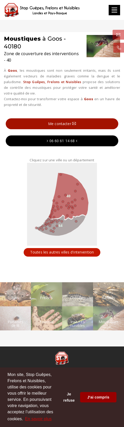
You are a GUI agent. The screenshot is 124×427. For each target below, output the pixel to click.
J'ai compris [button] (98, 397)
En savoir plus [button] (38, 419)
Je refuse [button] (69, 397)
